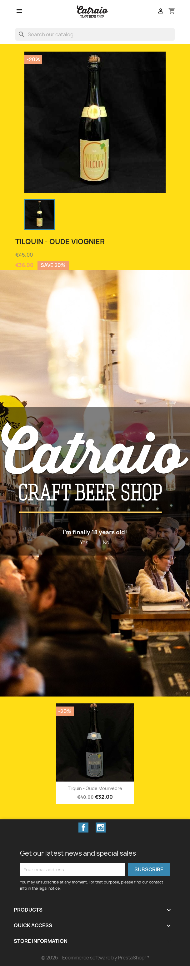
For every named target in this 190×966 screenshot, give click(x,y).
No (106, 542)
